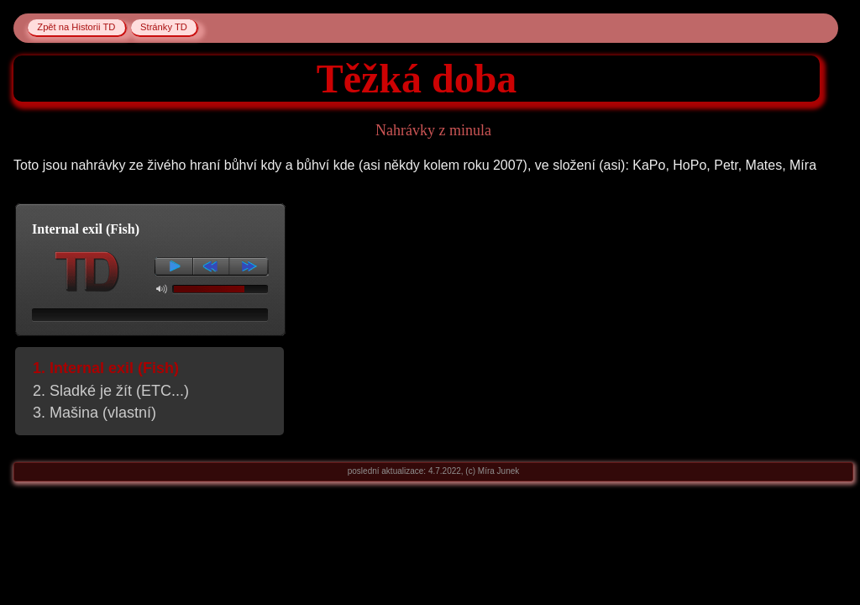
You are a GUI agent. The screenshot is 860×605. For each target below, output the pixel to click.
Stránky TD (163, 28)
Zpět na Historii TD (76, 28)
